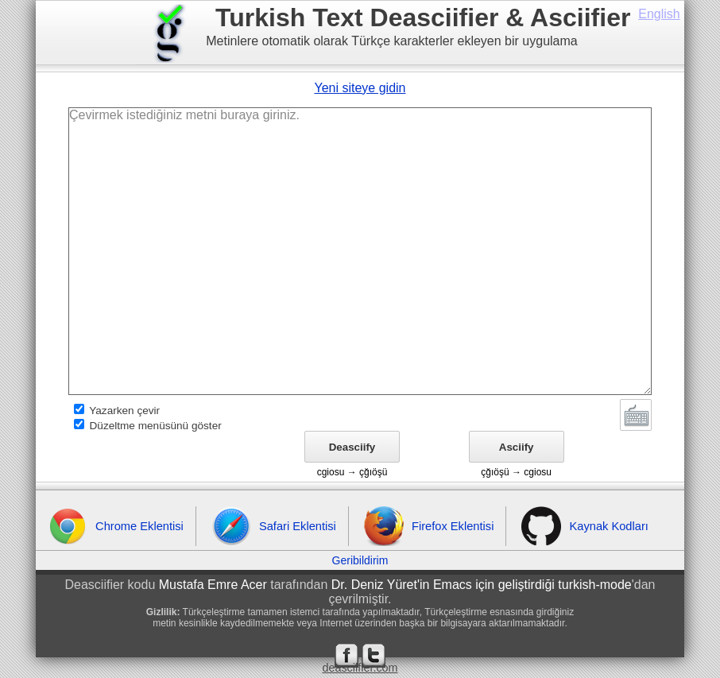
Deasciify (352, 447)
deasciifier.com (359, 667)
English (658, 14)
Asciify (516, 447)
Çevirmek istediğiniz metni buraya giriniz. (360, 251)
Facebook (346, 656)
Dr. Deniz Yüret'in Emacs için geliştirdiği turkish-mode (481, 584)
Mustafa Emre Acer (213, 584)
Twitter (373, 656)
